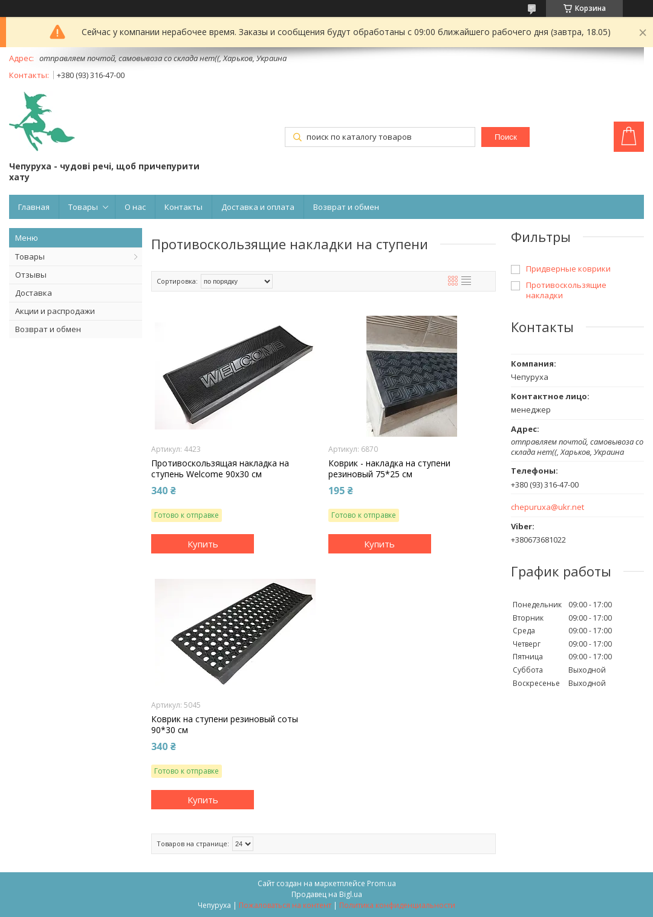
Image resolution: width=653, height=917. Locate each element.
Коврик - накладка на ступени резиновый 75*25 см (389, 469)
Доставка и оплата (257, 206)
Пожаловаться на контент (285, 905)
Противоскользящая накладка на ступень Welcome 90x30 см (220, 469)
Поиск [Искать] (506, 137)
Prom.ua (381, 883)
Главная (34, 206)
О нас (135, 206)
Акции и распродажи (55, 310)
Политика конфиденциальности (397, 905)
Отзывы (31, 274)
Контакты (183, 206)
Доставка (33, 292)
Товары (83, 206)
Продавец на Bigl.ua (326, 894)
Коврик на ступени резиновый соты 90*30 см (224, 725)
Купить (202, 544)
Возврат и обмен (346, 206)
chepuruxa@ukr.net (547, 507)
